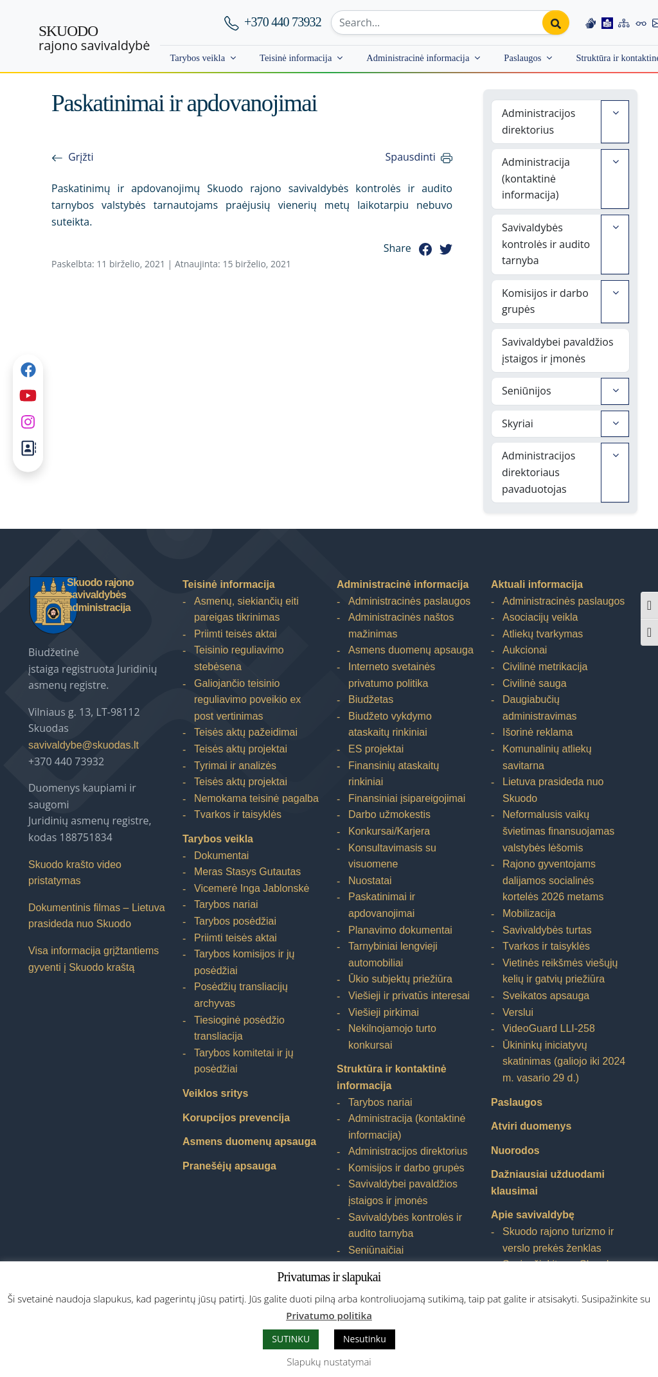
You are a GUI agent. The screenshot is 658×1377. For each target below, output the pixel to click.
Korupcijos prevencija (236, 1117)
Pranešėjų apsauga (229, 1165)
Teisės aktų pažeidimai (246, 732)
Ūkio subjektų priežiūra (400, 978)
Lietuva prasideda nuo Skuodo (552, 790)
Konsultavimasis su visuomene (392, 856)
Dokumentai (221, 855)
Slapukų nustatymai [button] (329, 1361)
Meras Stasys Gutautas (247, 871)
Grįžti (80, 157)
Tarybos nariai (226, 904)
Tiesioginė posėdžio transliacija (239, 1028)
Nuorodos (515, 1150)
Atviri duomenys (531, 1126)
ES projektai (376, 748)
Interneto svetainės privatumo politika (391, 675)
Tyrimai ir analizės (235, 765)
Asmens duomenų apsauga (249, 1141)
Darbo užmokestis (389, 814)
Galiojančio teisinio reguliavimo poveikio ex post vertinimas (247, 700)
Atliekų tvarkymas (542, 633)
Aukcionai (524, 649)
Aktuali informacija (537, 584)
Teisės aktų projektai (240, 748)
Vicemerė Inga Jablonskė (251, 888)
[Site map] (624, 22)
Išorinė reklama (537, 732)
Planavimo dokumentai (400, 930)
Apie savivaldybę (532, 1214)
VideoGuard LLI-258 (548, 1028)
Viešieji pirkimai (383, 1012)
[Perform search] (555, 22)
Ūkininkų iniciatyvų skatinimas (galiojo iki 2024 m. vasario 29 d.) (563, 1061)
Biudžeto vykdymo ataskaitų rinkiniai (390, 724)
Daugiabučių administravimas (539, 708)
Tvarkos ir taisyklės (237, 814)
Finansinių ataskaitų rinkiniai (393, 774)
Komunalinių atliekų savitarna (547, 757)
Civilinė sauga (534, 683)
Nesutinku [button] (364, 1339)
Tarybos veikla (197, 58)
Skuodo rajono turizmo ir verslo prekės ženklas (558, 1240)
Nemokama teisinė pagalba (256, 798)
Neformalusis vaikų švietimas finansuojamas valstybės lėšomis (558, 831)
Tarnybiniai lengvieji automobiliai (393, 954)
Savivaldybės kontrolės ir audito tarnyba (546, 243)
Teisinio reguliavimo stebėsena (239, 658)
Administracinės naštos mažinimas (401, 625)
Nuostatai (370, 880)
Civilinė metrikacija (544, 666)
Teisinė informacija (296, 58)
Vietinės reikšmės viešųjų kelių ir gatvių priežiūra (560, 971)
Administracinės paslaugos (409, 601)
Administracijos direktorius (538, 121)
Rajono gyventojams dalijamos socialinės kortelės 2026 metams (552, 880)
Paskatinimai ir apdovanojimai (381, 905)
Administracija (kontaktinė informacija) (536, 178)
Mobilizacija (529, 913)
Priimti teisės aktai (235, 633)
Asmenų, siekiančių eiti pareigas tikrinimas (246, 609)
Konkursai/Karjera (389, 831)
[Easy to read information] (607, 22)
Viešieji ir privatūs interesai (409, 995)
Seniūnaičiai (376, 1250)
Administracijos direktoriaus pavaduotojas (538, 472)
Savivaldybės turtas (547, 930)
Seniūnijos (526, 391)
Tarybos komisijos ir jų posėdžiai (244, 962)
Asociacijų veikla (540, 617)
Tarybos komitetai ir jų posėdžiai (244, 1061)
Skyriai (517, 423)
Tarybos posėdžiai (235, 921)
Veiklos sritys (215, 1093)
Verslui (517, 1012)
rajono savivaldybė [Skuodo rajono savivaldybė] (94, 38)
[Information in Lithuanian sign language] (590, 22)
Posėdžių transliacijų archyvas (241, 995)
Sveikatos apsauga (545, 995)
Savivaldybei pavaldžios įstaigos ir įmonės (558, 350)
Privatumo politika (329, 1315)
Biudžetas (370, 699)
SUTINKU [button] (291, 1339)
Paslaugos (522, 58)
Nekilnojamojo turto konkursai (392, 1037)
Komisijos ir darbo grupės (545, 301)
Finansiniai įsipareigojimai (406, 798)
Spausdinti (411, 157)
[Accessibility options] (641, 22)
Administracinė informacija (417, 58)
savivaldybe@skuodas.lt (83, 745)
